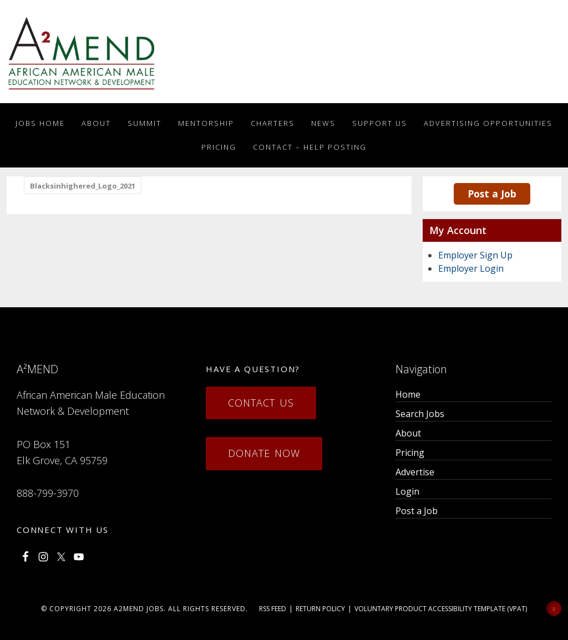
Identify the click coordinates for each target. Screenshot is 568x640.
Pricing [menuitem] (409, 452)
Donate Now (264, 453)
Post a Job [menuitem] (416, 511)
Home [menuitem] (407, 394)
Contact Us (261, 402)
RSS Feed (272, 608)
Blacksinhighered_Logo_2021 (82, 186)
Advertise (414, 472)
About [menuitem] (408, 433)
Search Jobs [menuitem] (419, 414)
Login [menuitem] (407, 491)
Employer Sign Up (475, 255)
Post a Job (492, 193)
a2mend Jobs (139, 608)
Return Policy (320, 608)
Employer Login (471, 268)
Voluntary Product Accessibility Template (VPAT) (440, 608)
